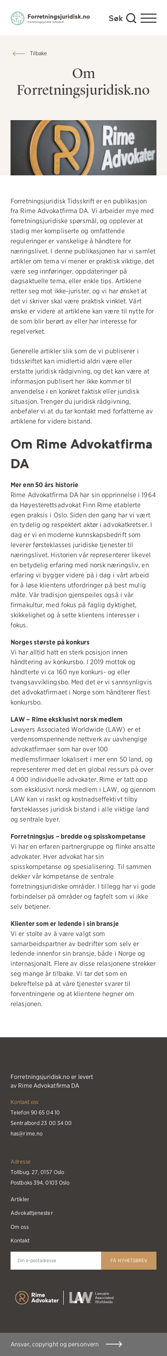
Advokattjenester (32, 1213)
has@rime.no (27, 1133)
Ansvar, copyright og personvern (55, 1344)
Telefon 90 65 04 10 (35, 1112)
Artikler (20, 1199)
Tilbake (38, 53)
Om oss (20, 1227)
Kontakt (20, 1240)
